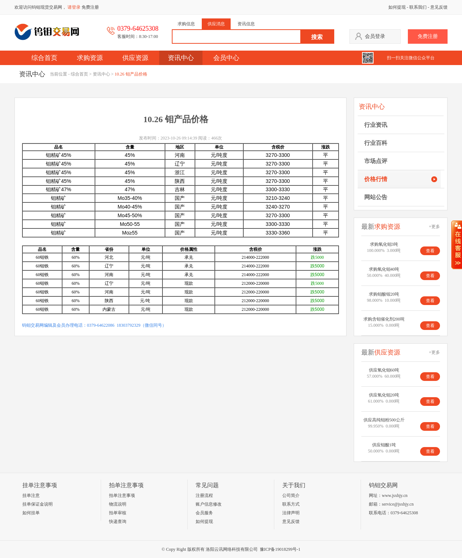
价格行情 (375, 179)
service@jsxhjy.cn (398, 504)
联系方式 (291, 504)
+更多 (434, 226)
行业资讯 (375, 125)
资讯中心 (181, 57)
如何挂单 (31, 512)
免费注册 (90, 7)
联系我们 (418, 7)
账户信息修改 (209, 504)
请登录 (73, 7)
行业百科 (375, 143)
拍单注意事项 (122, 495)
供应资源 (135, 57)
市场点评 (375, 161)
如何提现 (397, 7)
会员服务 (204, 512)
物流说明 (117, 504)
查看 (430, 250)
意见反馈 (439, 7)
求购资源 (90, 57)
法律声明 (291, 512)
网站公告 (375, 197)
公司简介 (291, 495)
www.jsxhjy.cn (394, 495)
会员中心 (226, 57)
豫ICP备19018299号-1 (280, 549)
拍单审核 (117, 512)
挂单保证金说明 (37, 504)
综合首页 (44, 57)
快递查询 (117, 521)
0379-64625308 (404, 512)
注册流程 (204, 495)
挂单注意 (31, 495)
